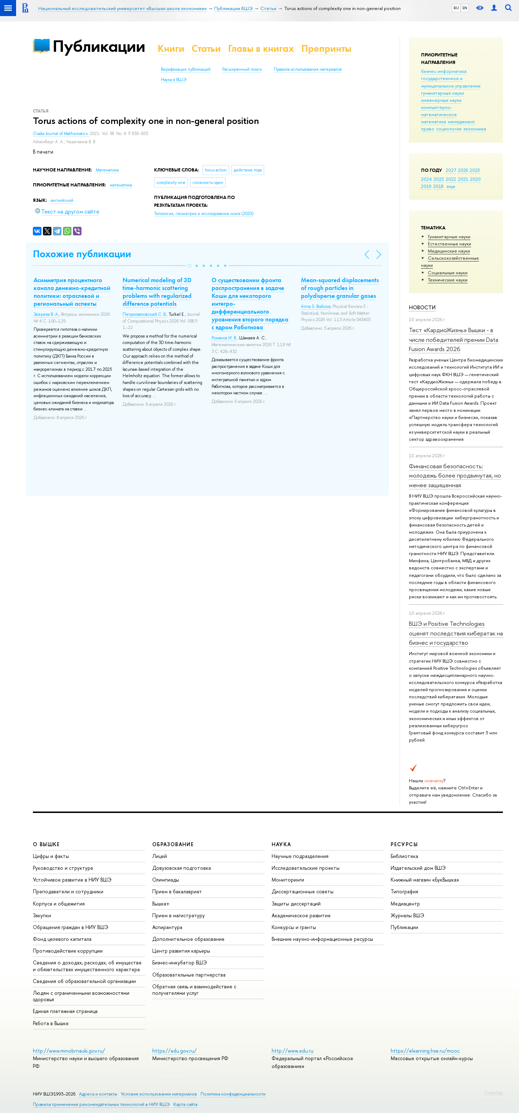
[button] (189, 265)
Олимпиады (165, 879)
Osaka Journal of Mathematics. (61, 133)
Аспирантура (167, 927)
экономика (474, 128)
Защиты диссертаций (296, 903)
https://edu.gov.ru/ (174, 1050)
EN (465, 7)
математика (433, 121)
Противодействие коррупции (68, 950)
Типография (404, 891)
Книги (171, 48)
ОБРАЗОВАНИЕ (173, 844)
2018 (438, 186)
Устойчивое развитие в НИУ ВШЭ (72, 879)
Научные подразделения (300, 856)
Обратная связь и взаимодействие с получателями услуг (194, 989)
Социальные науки (448, 272)
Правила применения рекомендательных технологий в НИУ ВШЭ (101, 1104)
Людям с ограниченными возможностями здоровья (81, 996)
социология (448, 128)
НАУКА (281, 844)
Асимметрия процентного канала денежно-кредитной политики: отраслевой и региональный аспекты (72, 292)
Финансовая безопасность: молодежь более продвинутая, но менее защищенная (455, 475)
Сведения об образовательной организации (84, 981)
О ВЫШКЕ (46, 844)
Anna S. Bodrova (315, 306)
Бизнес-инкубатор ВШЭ (179, 962)
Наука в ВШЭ (173, 80)
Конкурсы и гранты (294, 927)
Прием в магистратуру (178, 915)
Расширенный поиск (242, 69)
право (427, 128)
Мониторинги (288, 879)
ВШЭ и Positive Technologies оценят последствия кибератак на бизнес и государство (456, 633)
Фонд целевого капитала (62, 938)
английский (62, 200)
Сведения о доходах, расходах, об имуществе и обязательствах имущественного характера (87, 965)
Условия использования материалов (159, 1094)
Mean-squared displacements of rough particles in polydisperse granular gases (340, 288)
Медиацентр (405, 903)
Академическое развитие (301, 915)
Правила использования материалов (308, 69)
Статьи (206, 48)
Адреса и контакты (98, 1094)
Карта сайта (185, 1104)
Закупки (42, 915)
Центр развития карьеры (181, 950)
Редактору (494, 1092)
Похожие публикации (82, 254)
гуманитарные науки (442, 93)
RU (456, 7)
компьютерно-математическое (439, 111)
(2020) (203, 213)
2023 (439, 179)
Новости (422, 307)
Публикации (99, 46)
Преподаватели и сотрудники (68, 891)
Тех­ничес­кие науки (448, 279)
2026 (463, 170)
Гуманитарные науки (449, 236)
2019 (426, 186)
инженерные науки (441, 100)
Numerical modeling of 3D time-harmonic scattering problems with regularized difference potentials (157, 292)
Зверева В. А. (46, 314)
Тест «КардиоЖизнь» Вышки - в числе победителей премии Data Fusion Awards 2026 (453, 339)
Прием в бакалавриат (177, 891)
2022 (451, 179)
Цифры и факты (51, 856)
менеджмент (461, 121)
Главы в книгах (261, 48)
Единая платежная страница (65, 1011)
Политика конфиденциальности (233, 1094)
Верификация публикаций (186, 69)
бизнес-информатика (443, 71)
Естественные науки (449, 243)
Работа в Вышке (51, 1023)
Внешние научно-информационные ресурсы (322, 938)
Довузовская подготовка (181, 867)
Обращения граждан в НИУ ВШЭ (70, 927)
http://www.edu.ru (292, 1050)
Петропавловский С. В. (145, 314)
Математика (107, 170)
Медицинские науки (449, 251)
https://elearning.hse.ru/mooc (425, 1050)
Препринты (326, 48)
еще (450, 186)
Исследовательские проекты (306, 867)
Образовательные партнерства (189, 974)
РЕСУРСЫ (404, 844)
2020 (475, 179)
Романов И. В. (224, 338)
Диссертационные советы (302, 891)
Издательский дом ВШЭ (418, 867)
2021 (463, 179)
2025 (475, 170)
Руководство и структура (63, 867)
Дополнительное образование (188, 938)
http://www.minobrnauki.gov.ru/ (69, 1050)
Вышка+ (161, 903)
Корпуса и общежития (59, 903)
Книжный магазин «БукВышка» (425, 879)
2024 (426, 179)
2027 (451, 170)
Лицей (159, 856)
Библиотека (404, 856)
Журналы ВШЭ (407, 915)
